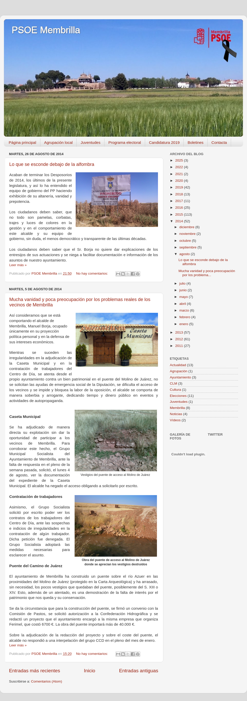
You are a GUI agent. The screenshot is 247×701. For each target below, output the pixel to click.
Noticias (176, 414)
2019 (179, 187)
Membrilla (177, 408)
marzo (184, 310)
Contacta (219, 142)
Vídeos (175, 420)
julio (183, 283)
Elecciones (178, 396)
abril (183, 304)
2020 (179, 181)
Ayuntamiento (180, 377)
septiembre (188, 247)
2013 (179, 332)
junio (183, 290)
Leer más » (18, 265)
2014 (179, 221)
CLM (173, 383)
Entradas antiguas (138, 670)
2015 (179, 214)
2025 (179, 160)
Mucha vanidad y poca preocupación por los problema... (207, 273)
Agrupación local (58, 142)
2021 (179, 174)
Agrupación (178, 371)
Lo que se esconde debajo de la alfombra (51, 164)
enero (184, 324)
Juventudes (90, 142)
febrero (185, 317)
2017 (179, 201)
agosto (185, 254)
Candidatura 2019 (164, 142)
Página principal (22, 142)
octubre (185, 241)
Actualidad (178, 365)
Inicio (89, 670)
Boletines (196, 142)
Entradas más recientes (34, 670)
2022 (179, 167)
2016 (179, 207)
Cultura (175, 390)
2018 (179, 194)
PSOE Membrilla (46, 30)
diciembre (187, 227)
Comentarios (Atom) (46, 681)
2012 (179, 339)
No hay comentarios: (92, 273)
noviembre (188, 234)
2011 (179, 346)
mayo (184, 297)
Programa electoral (124, 142)
